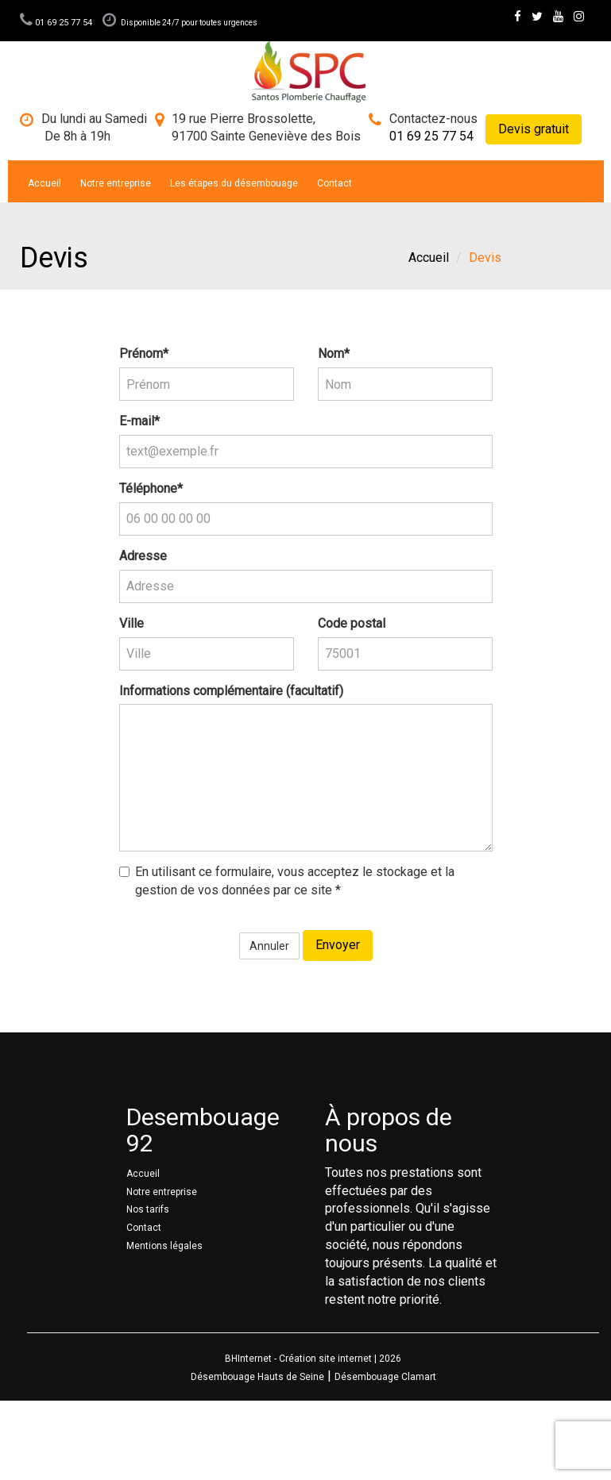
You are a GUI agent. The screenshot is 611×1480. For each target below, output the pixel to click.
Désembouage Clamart (385, 1376)
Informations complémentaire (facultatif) (231, 690)
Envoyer (337, 944)
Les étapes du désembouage (234, 183)
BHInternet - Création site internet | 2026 (313, 1358)
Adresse (143, 555)
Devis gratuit (533, 128)
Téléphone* (151, 488)
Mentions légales (164, 1245)
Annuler (269, 946)
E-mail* (139, 421)
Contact (334, 183)
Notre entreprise (115, 183)
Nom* (334, 353)
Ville (131, 623)
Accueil (44, 183)
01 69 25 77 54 (57, 22)
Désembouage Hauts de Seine (257, 1376)
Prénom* (143, 353)
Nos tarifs (147, 1209)
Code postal (351, 623)
